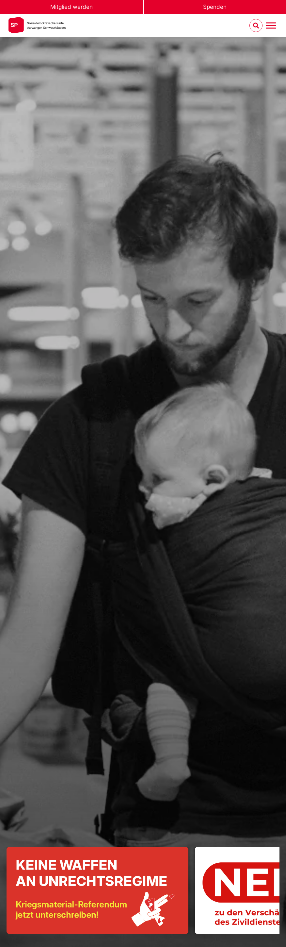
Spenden (215, 7)
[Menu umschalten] (271, 26)
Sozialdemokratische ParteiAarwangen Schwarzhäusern (46, 25)
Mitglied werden (71, 7)
